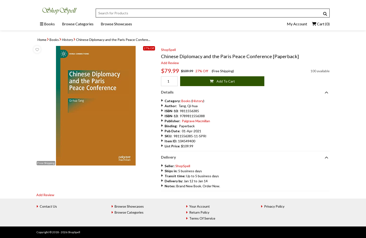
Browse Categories (78, 24)
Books (47, 24)
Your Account (199, 206)
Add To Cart (222, 81)
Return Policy (199, 212)
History (67, 40)
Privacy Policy (274, 206)
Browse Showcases (116, 24)
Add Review (170, 63)
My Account (297, 24)
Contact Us (48, 206)
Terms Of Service (202, 218)
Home (42, 40)
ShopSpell (168, 50)
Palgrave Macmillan (196, 121)
